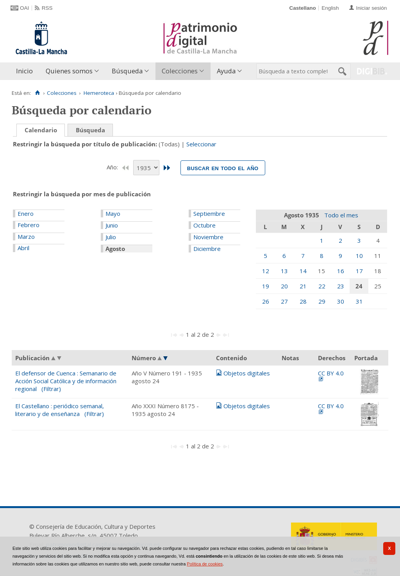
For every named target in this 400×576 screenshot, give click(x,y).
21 (303, 286)
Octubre (204, 225)
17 (359, 271)
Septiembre (209, 213)
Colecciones (180, 70)
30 (340, 301)
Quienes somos (69, 70)
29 (321, 301)
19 (265, 286)
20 (284, 286)
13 (284, 271)
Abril (23, 248)
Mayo (112, 213)
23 (340, 286)
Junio (111, 225)
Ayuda (226, 70)
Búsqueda (127, 70)
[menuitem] (26, 71)
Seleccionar (201, 144)
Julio (110, 237)
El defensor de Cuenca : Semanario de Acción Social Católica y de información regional (65, 381)
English (330, 8)
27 (284, 301)
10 (359, 256)
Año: (113, 167)
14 (303, 271)
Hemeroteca (99, 92)
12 (265, 271)
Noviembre (208, 237)
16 (340, 271)
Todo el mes (341, 215)
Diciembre (207, 248)
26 (265, 301)
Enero (26, 213)
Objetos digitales (246, 373)
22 (321, 286)
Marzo (26, 236)
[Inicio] (37, 93)
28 (303, 301)
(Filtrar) (51, 389)
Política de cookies (205, 564)
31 (359, 301)
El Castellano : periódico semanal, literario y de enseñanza (59, 410)
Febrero (28, 225)
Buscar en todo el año (223, 168)
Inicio (24, 70)
